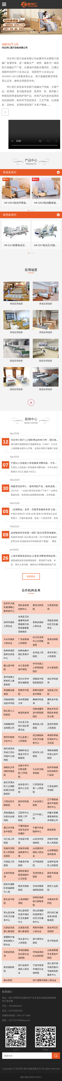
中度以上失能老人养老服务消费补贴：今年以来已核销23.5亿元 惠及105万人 (35, 462)
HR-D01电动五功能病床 (47, 245)
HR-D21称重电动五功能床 (18, 245)
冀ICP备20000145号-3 (31, 1077)
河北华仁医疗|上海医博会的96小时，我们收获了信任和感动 (35, 439)
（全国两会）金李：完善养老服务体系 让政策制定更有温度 (35, 509)
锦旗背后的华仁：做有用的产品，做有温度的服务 (35, 486)
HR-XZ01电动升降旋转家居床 (20, 202)
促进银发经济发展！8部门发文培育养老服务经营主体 (35, 532)
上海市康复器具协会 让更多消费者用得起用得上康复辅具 (35, 555)
